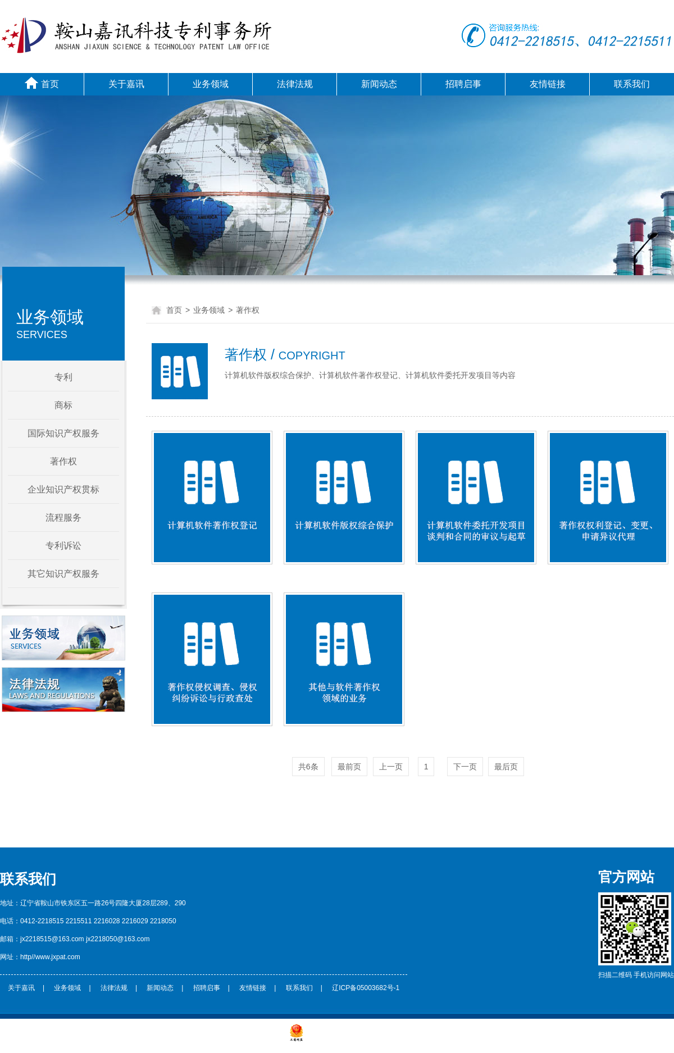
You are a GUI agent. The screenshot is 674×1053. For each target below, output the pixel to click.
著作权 (63, 461)
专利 (63, 377)
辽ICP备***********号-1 (253, 1039)
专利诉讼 (63, 545)
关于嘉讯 (126, 84)
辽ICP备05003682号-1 (365, 988)
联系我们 (632, 84)
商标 (63, 405)
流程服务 (63, 517)
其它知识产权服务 (63, 573)
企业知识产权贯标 (63, 489)
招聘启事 (463, 84)
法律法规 (295, 84)
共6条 (308, 766)
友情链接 (548, 84)
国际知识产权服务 (63, 433)
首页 (42, 82)
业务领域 (211, 84)
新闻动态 (379, 84)
